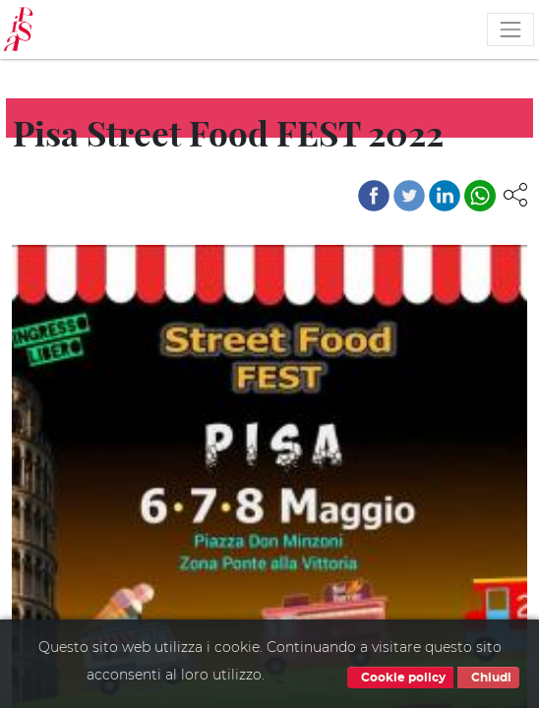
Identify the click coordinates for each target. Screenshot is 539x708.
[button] (515, 194)
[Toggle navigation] (510, 29)
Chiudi (488, 677)
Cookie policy (400, 677)
